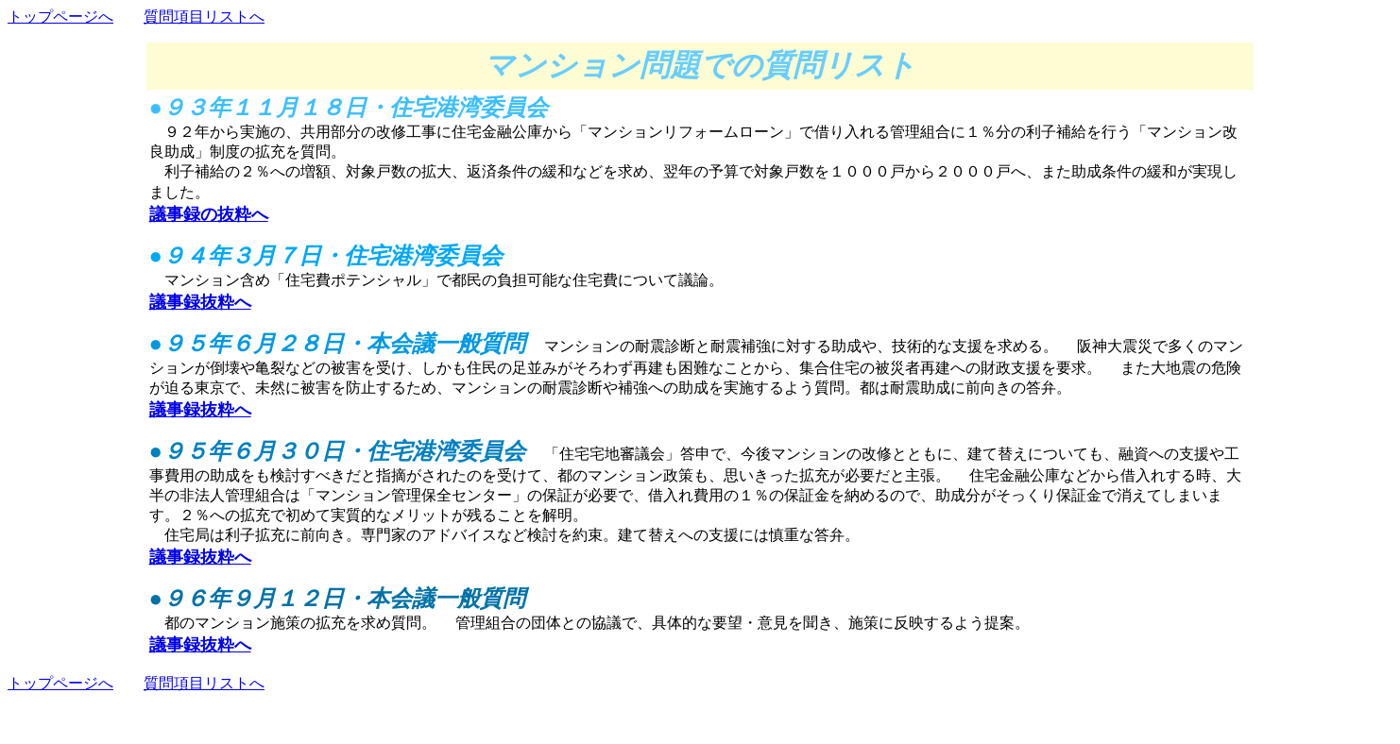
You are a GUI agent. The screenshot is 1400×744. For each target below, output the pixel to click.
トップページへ (60, 16)
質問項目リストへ (204, 16)
